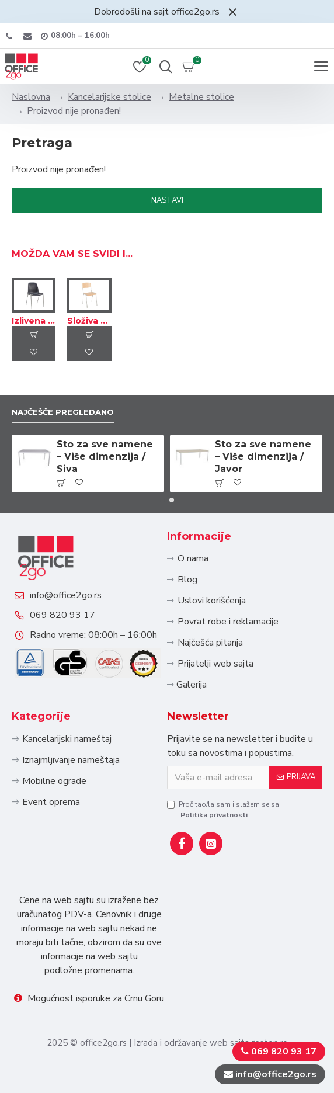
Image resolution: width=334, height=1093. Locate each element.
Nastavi (167, 200)
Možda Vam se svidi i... (72, 253)
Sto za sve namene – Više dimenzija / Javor (263, 456)
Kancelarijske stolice (109, 97)
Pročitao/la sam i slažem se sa (223, 810)
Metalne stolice (201, 97)
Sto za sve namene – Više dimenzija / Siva (105, 456)
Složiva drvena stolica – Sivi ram (89, 320)
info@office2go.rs (66, 595)
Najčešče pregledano (63, 412)
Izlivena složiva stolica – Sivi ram (33, 320)
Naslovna (31, 97)
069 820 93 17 (62, 615)
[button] (162, 500)
